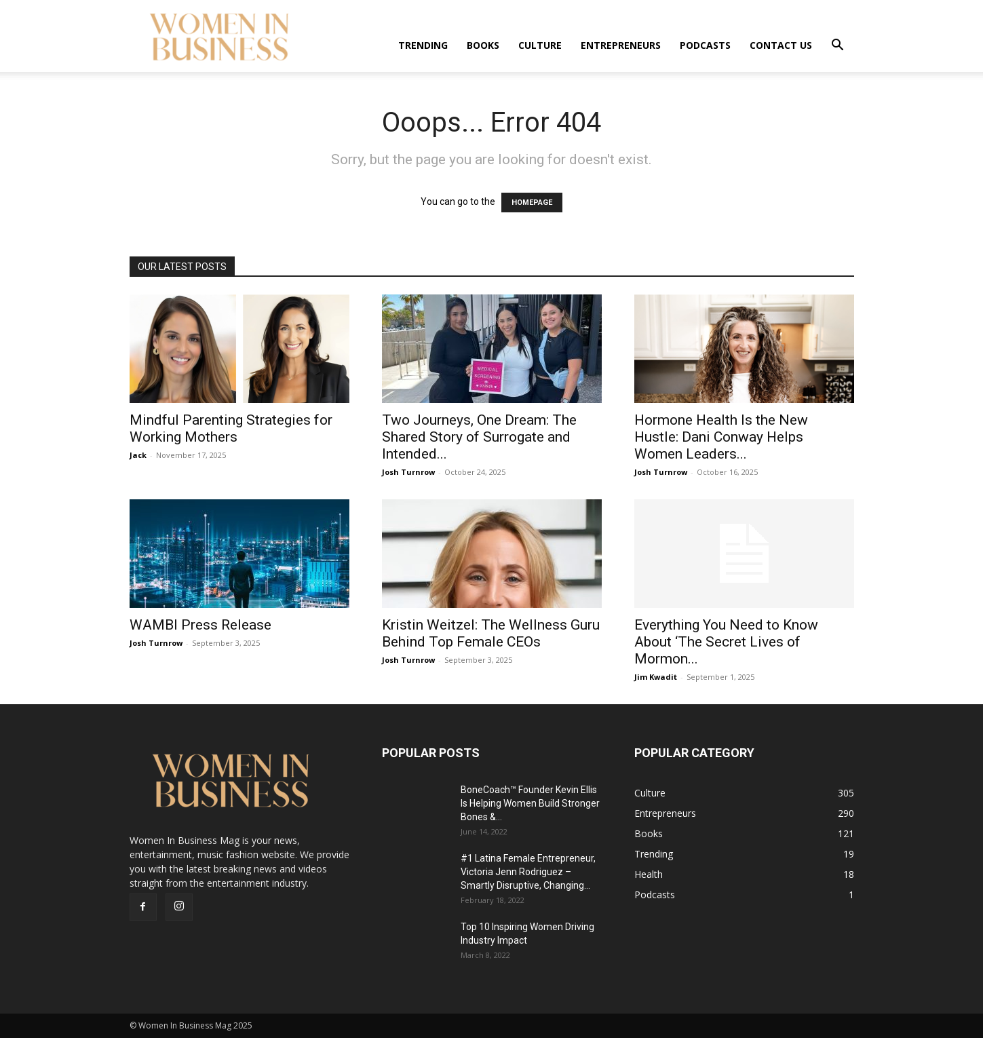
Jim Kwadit (655, 677)
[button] (838, 46)
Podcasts (705, 45)
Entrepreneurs (621, 45)
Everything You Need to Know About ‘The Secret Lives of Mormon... (726, 642)
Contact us (781, 45)
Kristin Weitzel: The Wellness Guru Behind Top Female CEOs (491, 633)
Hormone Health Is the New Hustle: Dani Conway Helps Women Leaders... (721, 437)
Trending (423, 45)
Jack (138, 455)
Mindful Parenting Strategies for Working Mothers (231, 428)
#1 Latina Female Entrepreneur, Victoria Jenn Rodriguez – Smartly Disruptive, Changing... (528, 872)
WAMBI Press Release (200, 625)
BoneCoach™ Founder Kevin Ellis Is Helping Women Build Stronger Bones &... (530, 803)
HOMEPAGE (532, 202)
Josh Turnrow (408, 472)
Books (483, 45)
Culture (540, 45)
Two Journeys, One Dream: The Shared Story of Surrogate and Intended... (479, 437)
